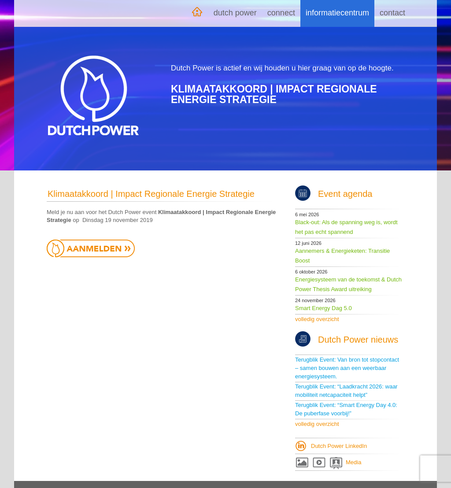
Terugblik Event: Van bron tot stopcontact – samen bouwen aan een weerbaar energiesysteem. (347, 368)
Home (196, 13)
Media (353, 462)
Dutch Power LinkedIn (339, 446)
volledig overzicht (317, 319)
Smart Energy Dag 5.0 (323, 308)
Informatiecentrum (337, 12)
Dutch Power (235, 12)
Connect (281, 12)
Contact (392, 12)
